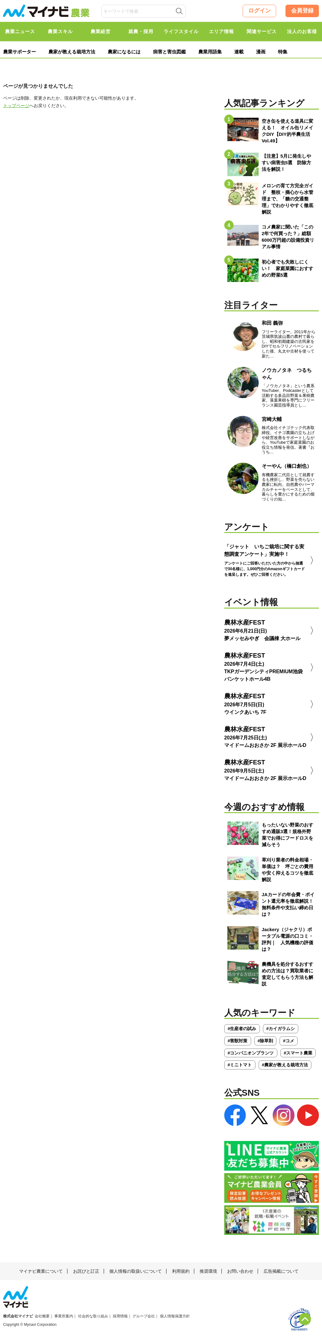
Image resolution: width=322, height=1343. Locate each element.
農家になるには (124, 51)
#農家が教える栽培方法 (285, 1064)
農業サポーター (19, 51)
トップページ (16, 105)
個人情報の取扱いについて (135, 1271)
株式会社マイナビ (18, 1316)
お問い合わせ (240, 1271)
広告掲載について (281, 1271)
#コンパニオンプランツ (251, 1052)
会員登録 (302, 10)
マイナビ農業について (41, 1271)
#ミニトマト (240, 1064)
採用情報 (120, 1316)
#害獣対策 (238, 1040)
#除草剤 (265, 1040)
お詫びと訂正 (86, 1271)
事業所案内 (63, 1316)
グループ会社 (143, 1316)
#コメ (288, 1040)
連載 (239, 51)
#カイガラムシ (280, 1028)
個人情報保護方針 (175, 1316)
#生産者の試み (242, 1028)
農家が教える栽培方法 (71, 51)
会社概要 (42, 1316)
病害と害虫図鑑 (169, 51)
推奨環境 (208, 1271)
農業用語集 (210, 51)
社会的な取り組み (93, 1316)
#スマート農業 (298, 1052)
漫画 (260, 51)
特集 (282, 51)
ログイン (259, 10)
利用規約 (181, 1271)
